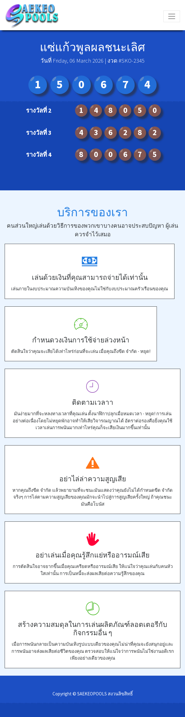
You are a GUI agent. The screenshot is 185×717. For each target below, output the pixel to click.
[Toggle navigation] (171, 16)
